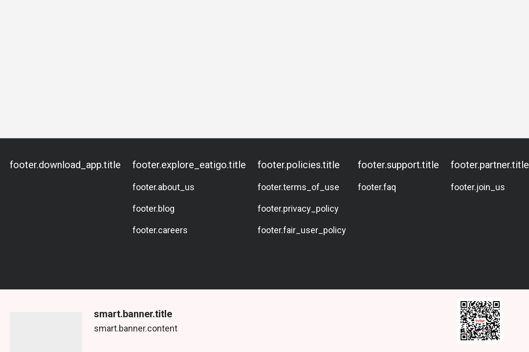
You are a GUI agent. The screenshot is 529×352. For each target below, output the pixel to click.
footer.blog (153, 208)
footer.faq (377, 187)
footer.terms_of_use (298, 187)
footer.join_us (478, 187)
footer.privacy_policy (298, 208)
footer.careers (160, 230)
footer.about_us (163, 187)
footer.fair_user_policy (302, 230)
